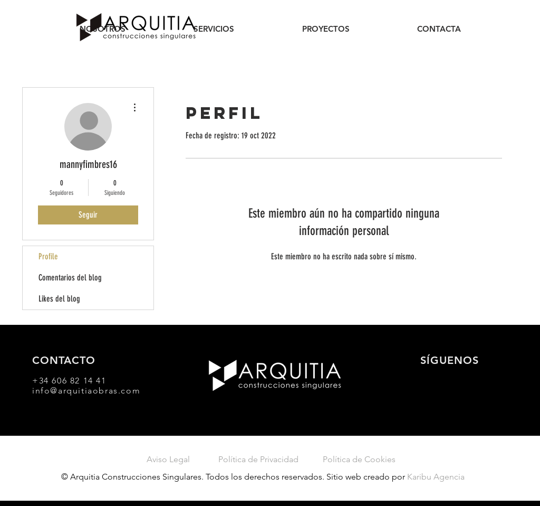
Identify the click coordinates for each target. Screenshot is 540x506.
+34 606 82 (57, 381)
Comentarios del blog (70, 278)
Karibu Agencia (436, 477)
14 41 (95, 381)
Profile (48, 256)
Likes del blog (59, 299)
